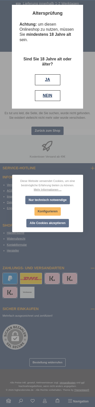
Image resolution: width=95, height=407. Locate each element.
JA (47, 79)
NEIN (47, 95)
